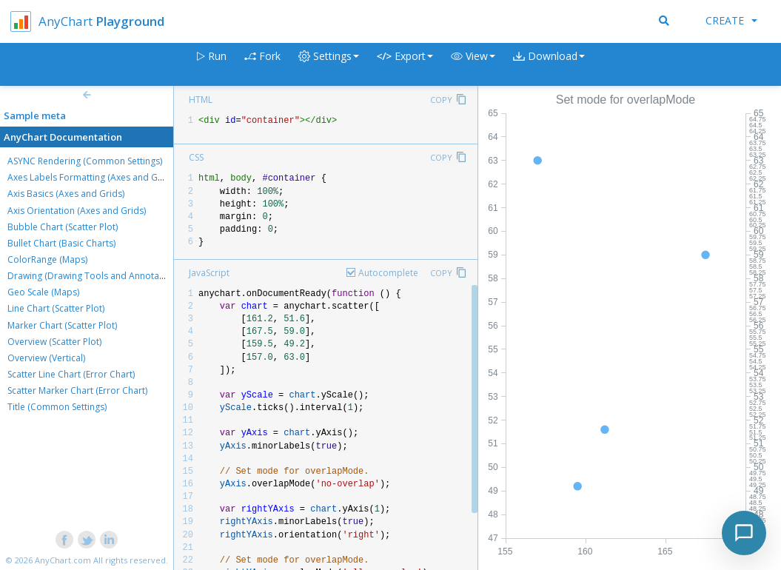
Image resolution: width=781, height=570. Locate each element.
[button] (473, 65)
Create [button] (731, 20)
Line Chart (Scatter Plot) (55, 308)
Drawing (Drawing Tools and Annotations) (94, 275)
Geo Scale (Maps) (43, 292)
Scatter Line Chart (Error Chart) (71, 374)
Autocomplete (388, 272)
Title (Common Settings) (57, 406)
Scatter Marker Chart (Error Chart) (77, 390)
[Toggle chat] (744, 533)
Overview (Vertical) (46, 358)
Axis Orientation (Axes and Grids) (76, 210)
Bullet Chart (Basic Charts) (61, 243)
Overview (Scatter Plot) (54, 341)
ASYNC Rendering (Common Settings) (84, 161)
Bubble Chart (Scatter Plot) (62, 227)
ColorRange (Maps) (47, 259)
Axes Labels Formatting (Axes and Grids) (91, 177)
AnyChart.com (63, 560)
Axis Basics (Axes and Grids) (65, 193)
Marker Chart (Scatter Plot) (62, 325)
